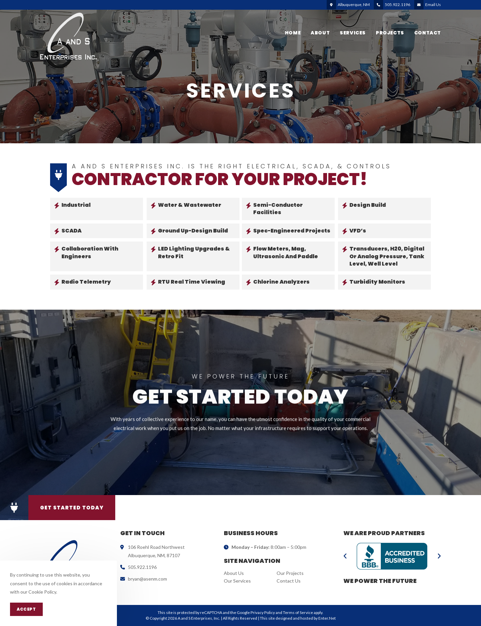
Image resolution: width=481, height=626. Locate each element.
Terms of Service (298, 612)
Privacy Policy (263, 612)
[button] (14, 507)
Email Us (433, 4)
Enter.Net (327, 618)
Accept (26, 609)
